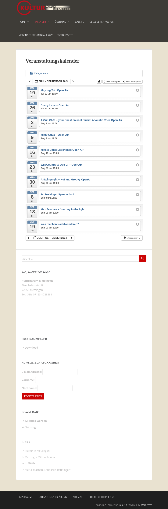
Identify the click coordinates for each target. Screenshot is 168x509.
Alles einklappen (113, 81)
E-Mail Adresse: (32, 372)
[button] (131, 238)
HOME (22, 21)
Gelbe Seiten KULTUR (101, 21)
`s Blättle (30, 463)
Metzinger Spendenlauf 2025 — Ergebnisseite (46, 35)
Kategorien (39, 73)
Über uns (60, 21)
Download (31, 347)
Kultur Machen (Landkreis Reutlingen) (48, 470)
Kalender (40, 21)
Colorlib (123, 505)
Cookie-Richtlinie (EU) (101, 497)
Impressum (25, 497)
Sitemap (77, 497)
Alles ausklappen (132, 81)
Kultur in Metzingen (37, 450)
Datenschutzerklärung (52, 497)
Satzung (30, 427)
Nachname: (29, 388)
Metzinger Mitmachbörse (40, 457)
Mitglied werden (36, 421)
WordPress (146, 505)
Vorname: (28, 380)
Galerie (79, 21)
